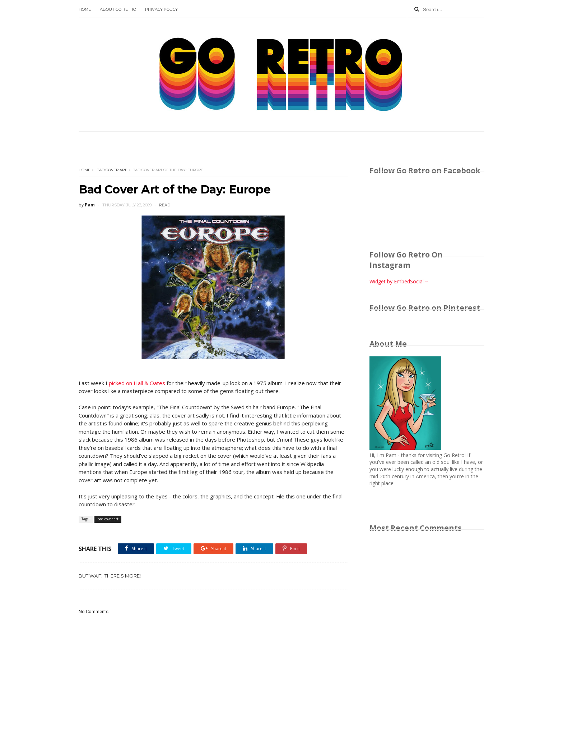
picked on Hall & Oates (137, 383)
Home (85, 9)
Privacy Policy (161, 9)
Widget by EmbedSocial (399, 281)
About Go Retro (118, 9)
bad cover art (111, 170)
